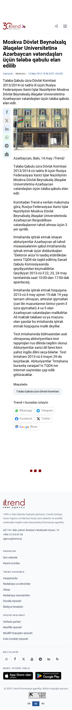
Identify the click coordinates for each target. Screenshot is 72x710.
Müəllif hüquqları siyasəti (17, 633)
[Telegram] (40, 659)
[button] (6, 112)
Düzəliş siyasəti (12, 600)
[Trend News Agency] (14, 503)
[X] (23, 659)
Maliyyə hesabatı (13, 606)
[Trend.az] (14, 26)
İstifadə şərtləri (12, 621)
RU (43, 703)
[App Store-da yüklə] (18, 676)
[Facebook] (15, 659)
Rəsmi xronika (11, 563)
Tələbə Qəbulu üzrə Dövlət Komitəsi (37, 391)
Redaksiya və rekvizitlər (17, 583)
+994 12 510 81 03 (13, 534)
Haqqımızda (10, 578)
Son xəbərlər (10, 557)
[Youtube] (31, 659)
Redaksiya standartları (16, 595)
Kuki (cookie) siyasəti (15, 638)
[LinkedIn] (48, 659)
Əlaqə (6, 589)
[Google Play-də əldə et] (48, 676)
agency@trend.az (12, 538)
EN (29, 703)
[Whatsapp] (6, 659)
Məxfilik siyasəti (12, 627)
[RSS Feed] (57, 659)
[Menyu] (65, 26)
